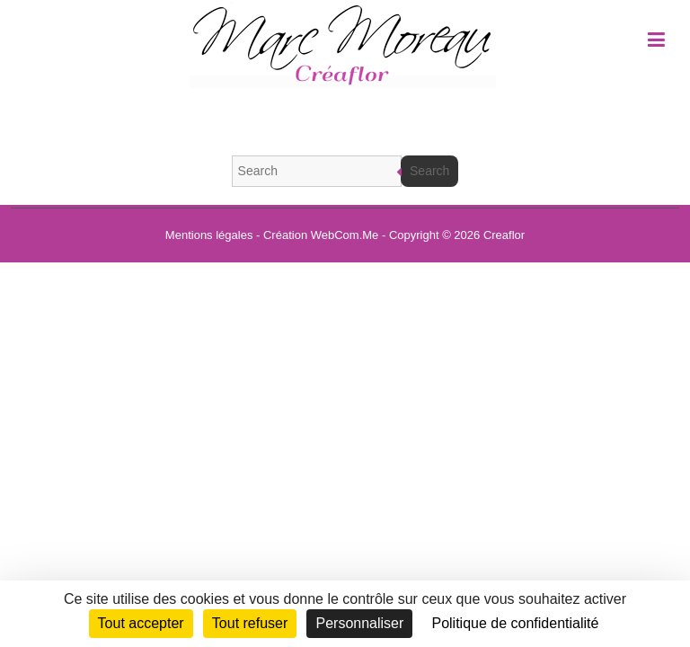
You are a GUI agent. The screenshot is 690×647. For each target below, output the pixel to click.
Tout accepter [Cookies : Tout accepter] (141, 623)
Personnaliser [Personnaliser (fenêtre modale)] (359, 623)
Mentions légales (209, 235)
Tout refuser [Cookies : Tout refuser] (250, 623)
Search (429, 171)
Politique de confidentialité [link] (514, 623)
